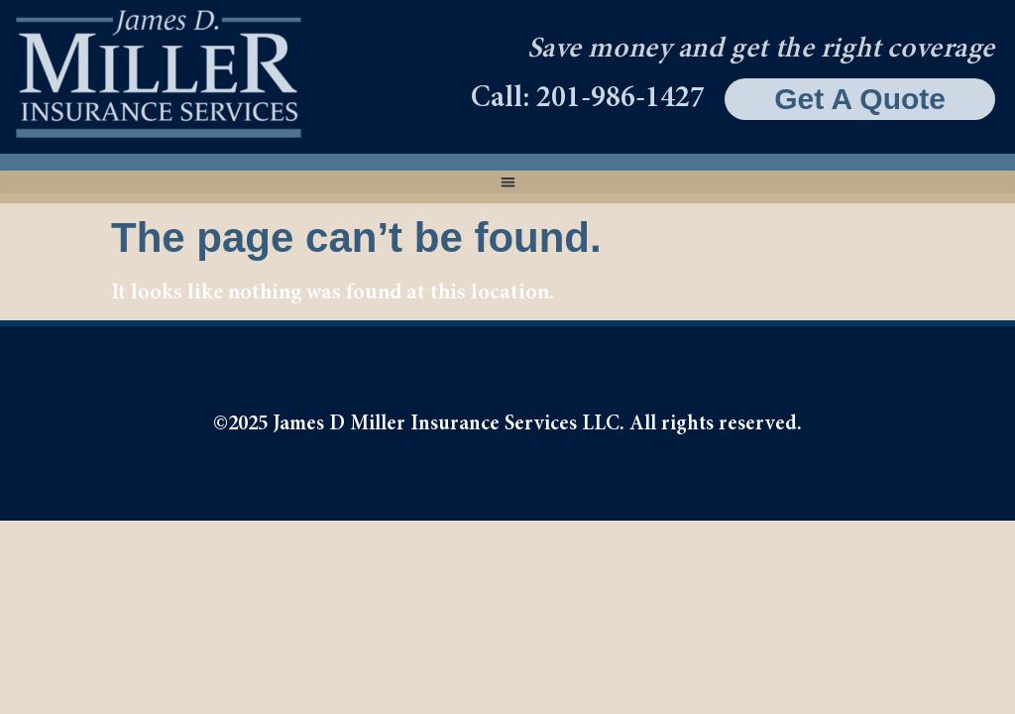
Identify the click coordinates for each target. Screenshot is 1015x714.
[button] (507, 182)
